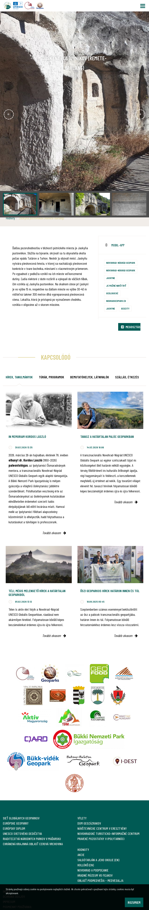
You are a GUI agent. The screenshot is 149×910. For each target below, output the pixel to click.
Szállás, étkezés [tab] (127, 377)
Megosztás (130, 327)
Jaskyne (110, 278)
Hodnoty (10, 218)
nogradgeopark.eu (116, 300)
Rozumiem (134, 902)
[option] (74, 114)
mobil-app (117, 245)
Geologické (112, 293)
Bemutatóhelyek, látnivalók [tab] (89, 377)
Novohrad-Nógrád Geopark (120, 262)
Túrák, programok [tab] (51, 377)
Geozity (125, 308)
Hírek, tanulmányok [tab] (19, 377)
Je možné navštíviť (116, 285)
